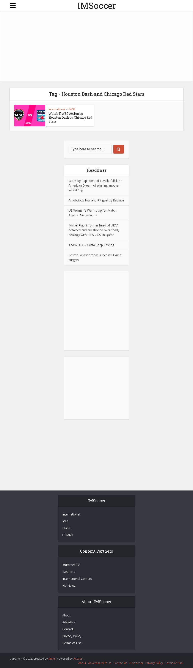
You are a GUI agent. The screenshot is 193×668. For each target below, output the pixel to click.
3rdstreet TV (71, 565)
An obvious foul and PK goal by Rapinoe (96, 200)
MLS (65, 521)
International (57, 109)
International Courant (77, 579)
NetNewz (68, 585)
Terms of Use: (174, 663)
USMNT (67, 535)
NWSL (71, 109)
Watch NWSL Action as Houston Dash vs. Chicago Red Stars (70, 117)
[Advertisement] (97, 47)
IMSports (68, 572)
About (66, 615)
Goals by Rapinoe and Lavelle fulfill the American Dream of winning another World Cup (95, 185)
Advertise (68, 622)
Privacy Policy (71, 636)
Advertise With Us (99, 663)
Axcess (78, 658)
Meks (52, 658)
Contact (67, 629)
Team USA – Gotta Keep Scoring (91, 245)
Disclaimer (136, 663)
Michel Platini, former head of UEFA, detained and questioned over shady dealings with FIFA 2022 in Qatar (94, 230)
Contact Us (120, 663)
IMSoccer (96, 5)
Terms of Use (72, 643)
